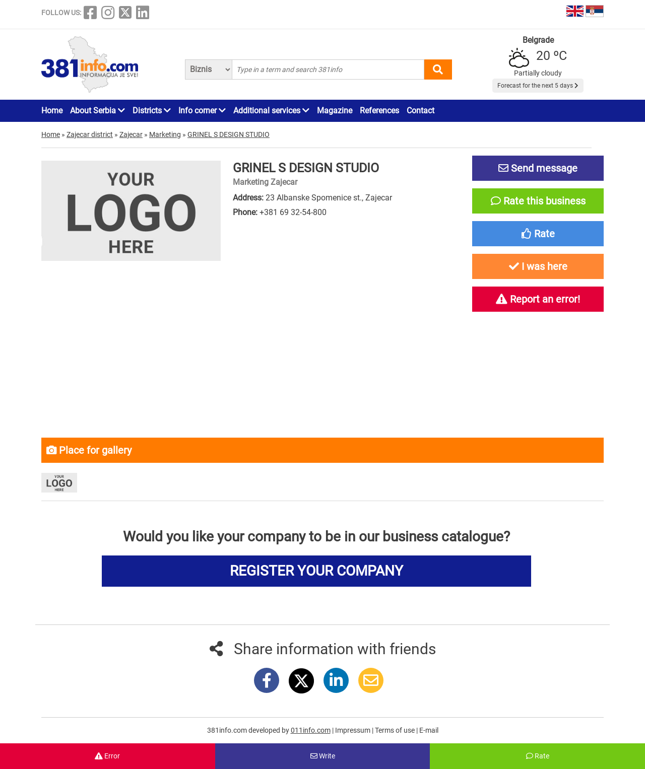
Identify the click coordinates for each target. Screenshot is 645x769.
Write (322, 756)
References (379, 110)
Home (51, 110)
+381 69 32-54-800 (293, 212)
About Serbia (97, 110)
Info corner (202, 110)
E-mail (428, 730)
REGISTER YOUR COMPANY (316, 571)
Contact (420, 110)
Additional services (271, 110)
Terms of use (395, 730)
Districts (152, 110)
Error (107, 756)
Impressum (353, 730)
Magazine (334, 110)
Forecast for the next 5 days (537, 85)
